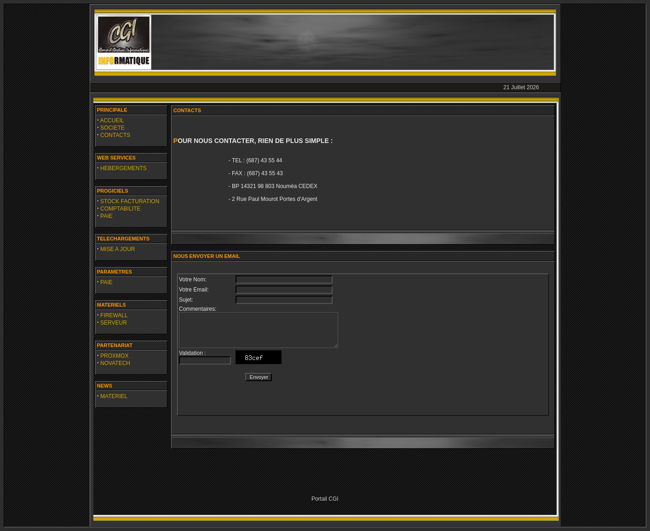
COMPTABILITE (120, 209)
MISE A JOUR (117, 249)
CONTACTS (115, 135)
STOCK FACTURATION (129, 201)
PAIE (106, 216)
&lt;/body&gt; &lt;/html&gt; (362, 344)
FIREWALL (114, 315)
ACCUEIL (112, 120)
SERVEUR (113, 323)
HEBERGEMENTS (123, 168)
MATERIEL (113, 396)
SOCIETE (112, 128)
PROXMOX (114, 356)
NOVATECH (115, 363)
